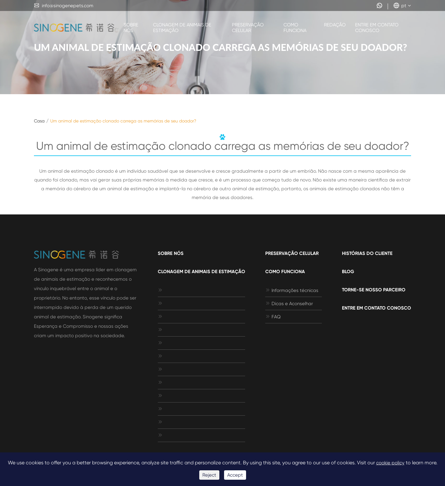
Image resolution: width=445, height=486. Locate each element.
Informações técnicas (291, 290)
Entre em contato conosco (376, 27)
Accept (235, 475)
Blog (348, 271)
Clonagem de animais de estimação (182, 27)
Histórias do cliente (367, 253)
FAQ (273, 317)
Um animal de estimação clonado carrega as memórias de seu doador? (123, 120)
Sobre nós (131, 27)
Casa (39, 120)
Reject (209, 475)
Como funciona (294, 27)
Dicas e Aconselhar (289, 303)
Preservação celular (248, 27)
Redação (335, 25)
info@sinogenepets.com (63, 5)
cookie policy (390, 463)
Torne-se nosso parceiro (373, 290)
